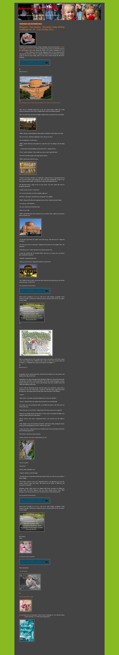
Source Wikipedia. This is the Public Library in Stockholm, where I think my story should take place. (39, 102)
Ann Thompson (23, 571)
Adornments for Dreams (38, 8)
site (34, 616)
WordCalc (36, 296)
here (25, 362)
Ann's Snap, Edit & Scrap (26, 596)
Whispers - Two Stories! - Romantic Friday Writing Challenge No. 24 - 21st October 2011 (41, 28)
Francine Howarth (30, 48)
